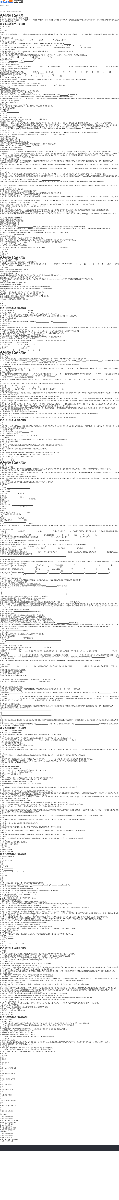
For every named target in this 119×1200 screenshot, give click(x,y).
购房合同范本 (5, 5)
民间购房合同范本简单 (7, 1073)
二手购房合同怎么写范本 (8, 1128)
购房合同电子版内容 (6, 1089)
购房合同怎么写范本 (6, 1124)
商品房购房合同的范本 (7, 1130)
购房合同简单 (4, 1063)
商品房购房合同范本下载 (8, 1106)
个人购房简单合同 (6, 1095)
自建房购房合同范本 (6, 1118)
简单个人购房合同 (6, 1084)
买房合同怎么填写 (6, 1137)
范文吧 (3, 11)
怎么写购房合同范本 (6, 1116)
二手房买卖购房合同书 (7, 1079)
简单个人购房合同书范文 (8, 1068)
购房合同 (9, 11)
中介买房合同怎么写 (6, 1141)
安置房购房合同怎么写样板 (9, 1120)
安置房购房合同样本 (6, 1111)
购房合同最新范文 (6, 1126)
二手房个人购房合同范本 (8, 1100)
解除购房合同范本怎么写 (8, 1122)
